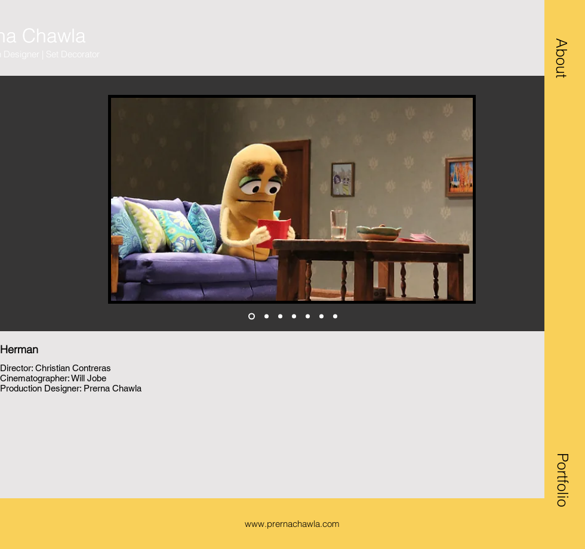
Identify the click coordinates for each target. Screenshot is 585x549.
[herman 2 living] (266, 316)
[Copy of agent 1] (321, 316)
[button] (562, 58)
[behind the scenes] (335, 316)
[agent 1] (308, 316)
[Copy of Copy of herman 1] (280, 316)
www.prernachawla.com (292, 523)
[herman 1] (251, 316)
